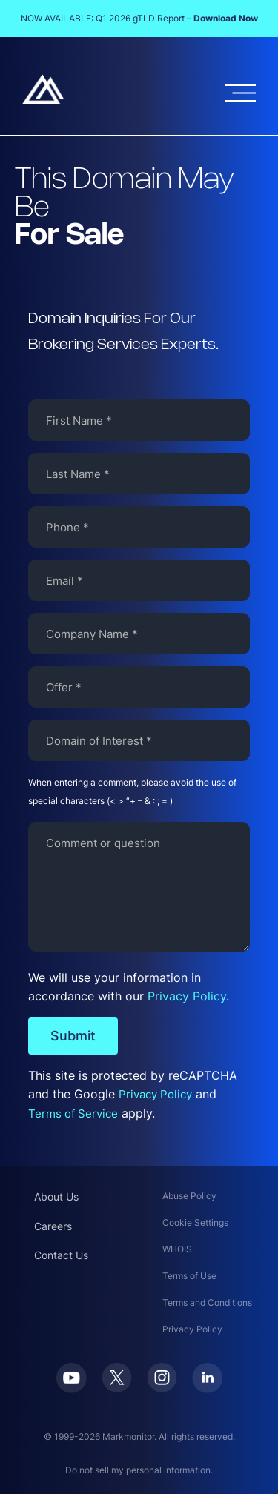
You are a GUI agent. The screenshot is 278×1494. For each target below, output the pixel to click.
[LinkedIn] (207, 1388)
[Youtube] (71, 1388)
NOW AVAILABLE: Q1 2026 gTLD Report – (139, 18)
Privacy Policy (187, 996)
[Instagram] (162, 1388)
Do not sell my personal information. (139, 1469)
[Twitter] (117, 1388)
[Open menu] (240, 93)
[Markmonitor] (43, 100)
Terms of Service (73, 1113)
